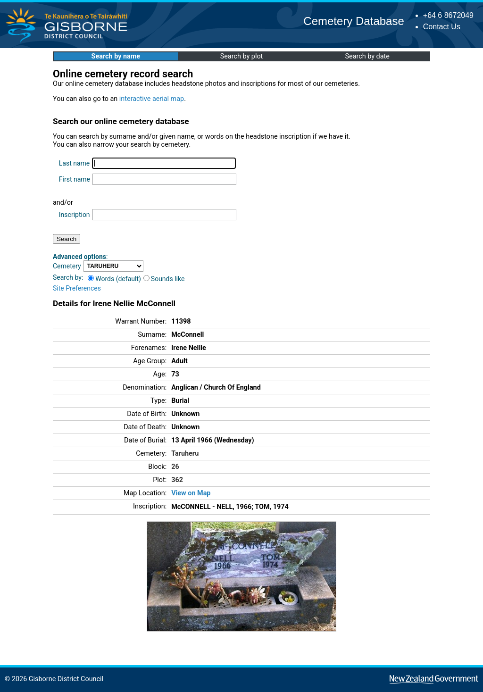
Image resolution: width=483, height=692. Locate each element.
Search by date (367, 56)
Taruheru (185, 454)
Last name (74, 163)
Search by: (68, 277)
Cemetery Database (353, 21)
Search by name (116, 56)
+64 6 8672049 (448, 15)
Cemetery (67, 266)
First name (74, 179)
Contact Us (441, 27)
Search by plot (241, 56)
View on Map (190, 493)
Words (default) (114, 279)
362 (177, 480)
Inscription (74, 214)
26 (175, 467)
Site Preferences (77, 288)
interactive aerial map (151, 99)
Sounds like (164, 279)
